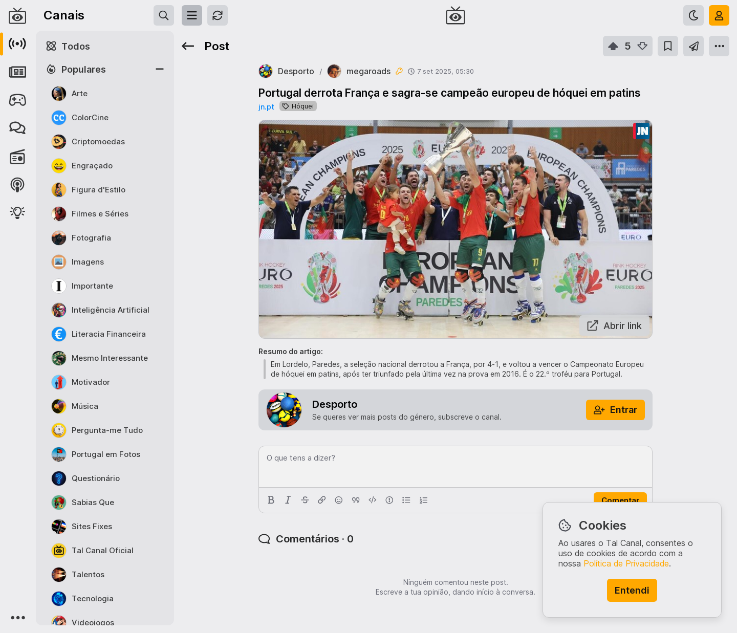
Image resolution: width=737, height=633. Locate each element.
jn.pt (266, 106)
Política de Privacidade (626, 563)
